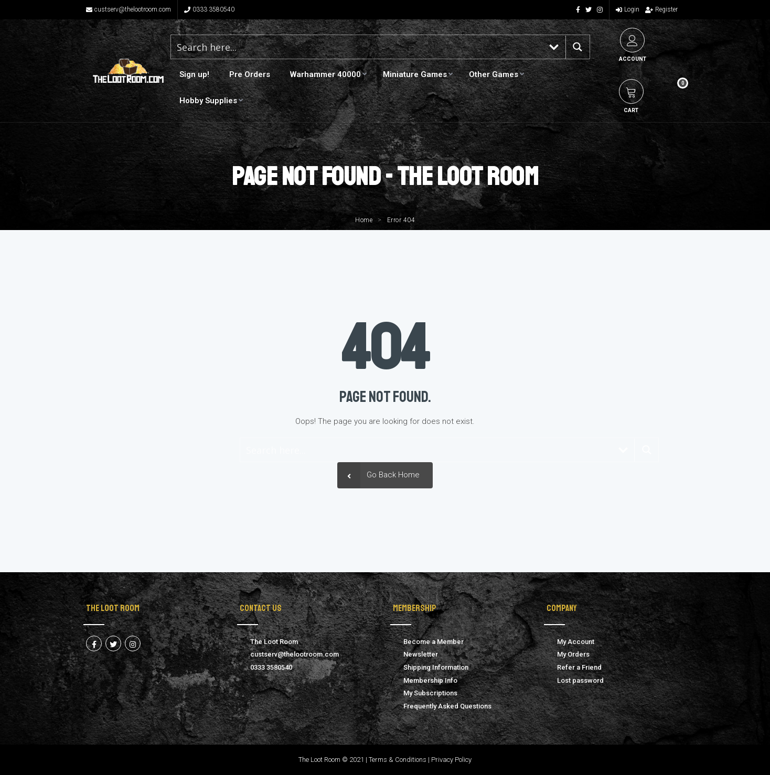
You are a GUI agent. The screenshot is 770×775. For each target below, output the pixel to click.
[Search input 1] (357, 47)
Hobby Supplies (208, 100)
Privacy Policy (451, 759)
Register (661, 9)
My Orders (573, 654)
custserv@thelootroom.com (128, 9)
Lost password (580, 680)
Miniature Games (415, 74)
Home (363, 220)
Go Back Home (378, 475)
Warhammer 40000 (325, 74)
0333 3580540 (209, 9)
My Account (575, 642)
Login (627, 9)
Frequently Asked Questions (447, 706)
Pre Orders (249, 74)
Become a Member (433, 642)
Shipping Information (435, 667)
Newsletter (420, 654)
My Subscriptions (430, 693)
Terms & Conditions (397, 759)
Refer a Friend (579, 667)
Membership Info (430, 680)
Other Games (493, 74)
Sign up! (194, 74)
